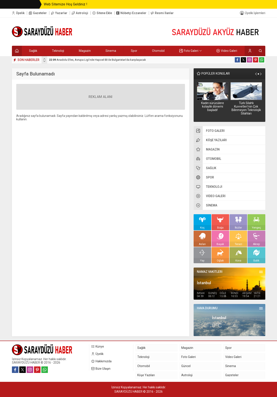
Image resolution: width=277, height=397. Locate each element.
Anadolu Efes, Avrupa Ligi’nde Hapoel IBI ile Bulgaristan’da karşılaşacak (97, 59)
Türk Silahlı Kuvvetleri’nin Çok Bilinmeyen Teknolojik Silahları (246, 108)
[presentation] (44, 59)
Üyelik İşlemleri (255, 13)
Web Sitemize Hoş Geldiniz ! (65, 4)
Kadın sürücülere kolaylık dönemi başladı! (212, 106)
